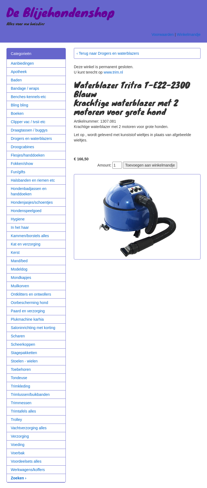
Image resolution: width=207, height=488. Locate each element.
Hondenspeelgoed (26, 211)
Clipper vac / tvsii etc (28, 122)
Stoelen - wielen (24, 361)
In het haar (20, 227)
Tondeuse (19, 378)
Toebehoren (21, 369)
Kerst (15, 252)
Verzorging (20, 436)
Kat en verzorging (25, 244)
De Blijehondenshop (60, 12)
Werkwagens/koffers (28, 470)
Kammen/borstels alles (30, 236)
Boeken (17, 113)
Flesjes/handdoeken (27, 155)
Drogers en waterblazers (31, 138)
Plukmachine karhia (27, 319)
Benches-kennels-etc (28, 97)
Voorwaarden (162, 34)
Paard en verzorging (28, 311)
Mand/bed (19, 261)
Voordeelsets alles (26, 461)
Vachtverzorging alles (29, 428)
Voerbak (18, 453)
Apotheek (19, 72)
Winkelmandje (189, 34)
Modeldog (19, 269)
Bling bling (19, 105)
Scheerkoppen (23, 344)
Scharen (18, 336)
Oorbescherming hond (29, 302)
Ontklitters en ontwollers (31, 294)
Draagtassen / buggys (29, 130)
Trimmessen (21, 403)
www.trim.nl (113, 72)
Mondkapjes (21, 277)
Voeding (18, 444)
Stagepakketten (24, 353)
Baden (16, 80)
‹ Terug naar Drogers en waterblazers (108, 53)
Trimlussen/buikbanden (30, 394)
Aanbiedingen (22, 63)
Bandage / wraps (25, 88)
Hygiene (18, 219)
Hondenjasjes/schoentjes (32, 202)
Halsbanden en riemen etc (33, 180)
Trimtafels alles (23, 411)
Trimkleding (20, 386)
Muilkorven (20, 286)
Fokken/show (22, 163)
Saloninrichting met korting (33, 328)
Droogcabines (22, 147)
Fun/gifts (18, 172)
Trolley (16, 419)
